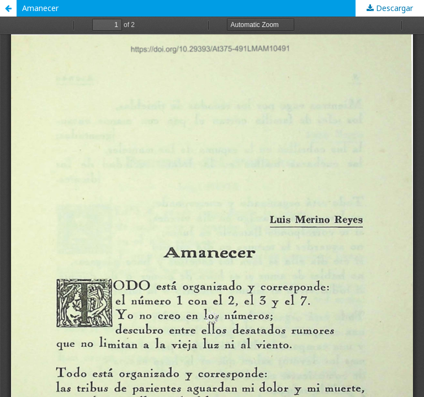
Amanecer (40, 8)
